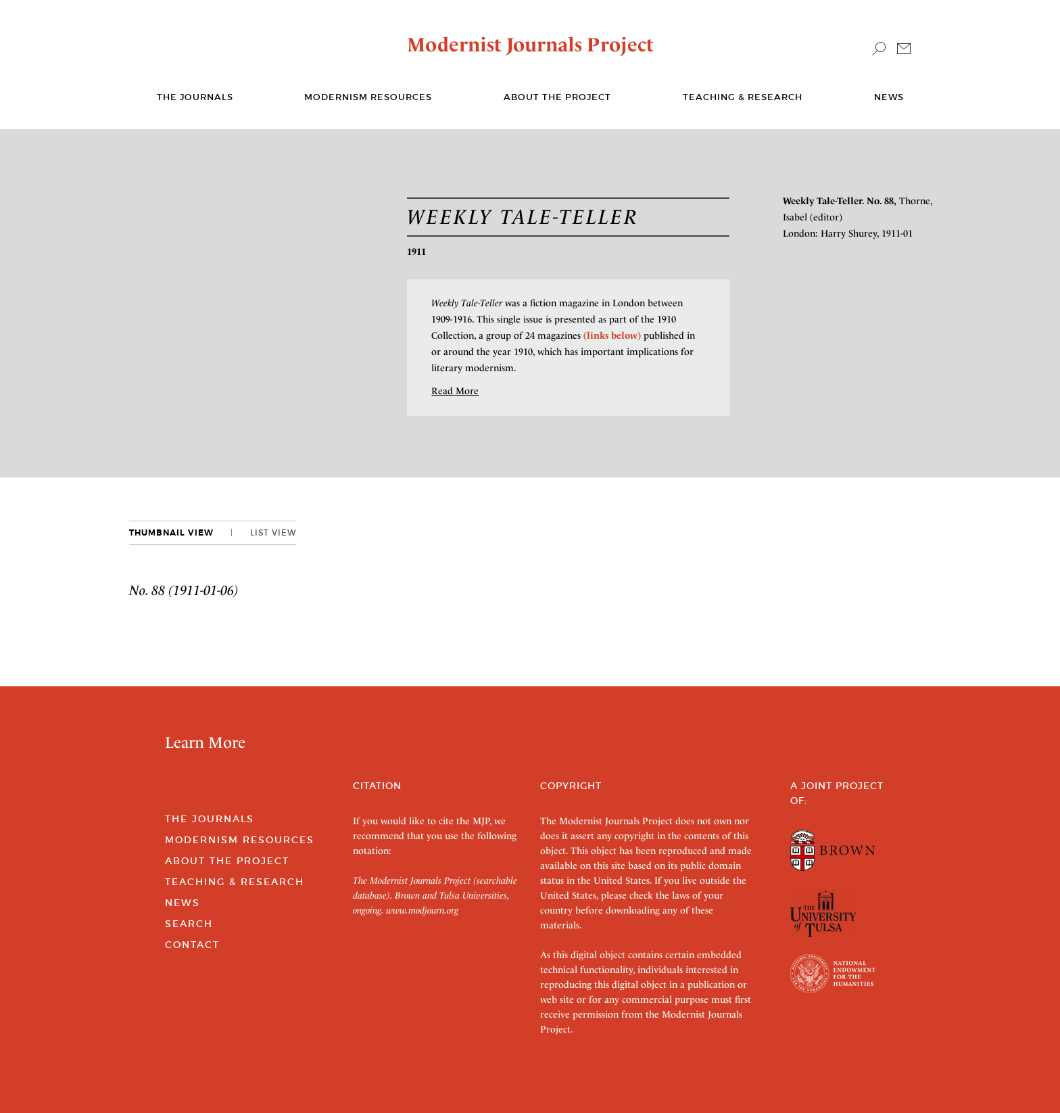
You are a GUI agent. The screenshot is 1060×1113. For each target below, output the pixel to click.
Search (189, 924)
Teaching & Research (742, 97)
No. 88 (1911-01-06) (184, 590)
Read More (455, 390)
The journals (195, 97)
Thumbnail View (171, 532)
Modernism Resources (368, 97)
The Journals (209, 819)
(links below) (612, 335)
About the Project (557, 97)
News (889, 97)
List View (273, 532)
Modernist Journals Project (530, 44)
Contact (192, 945)
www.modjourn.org (422, 910)
